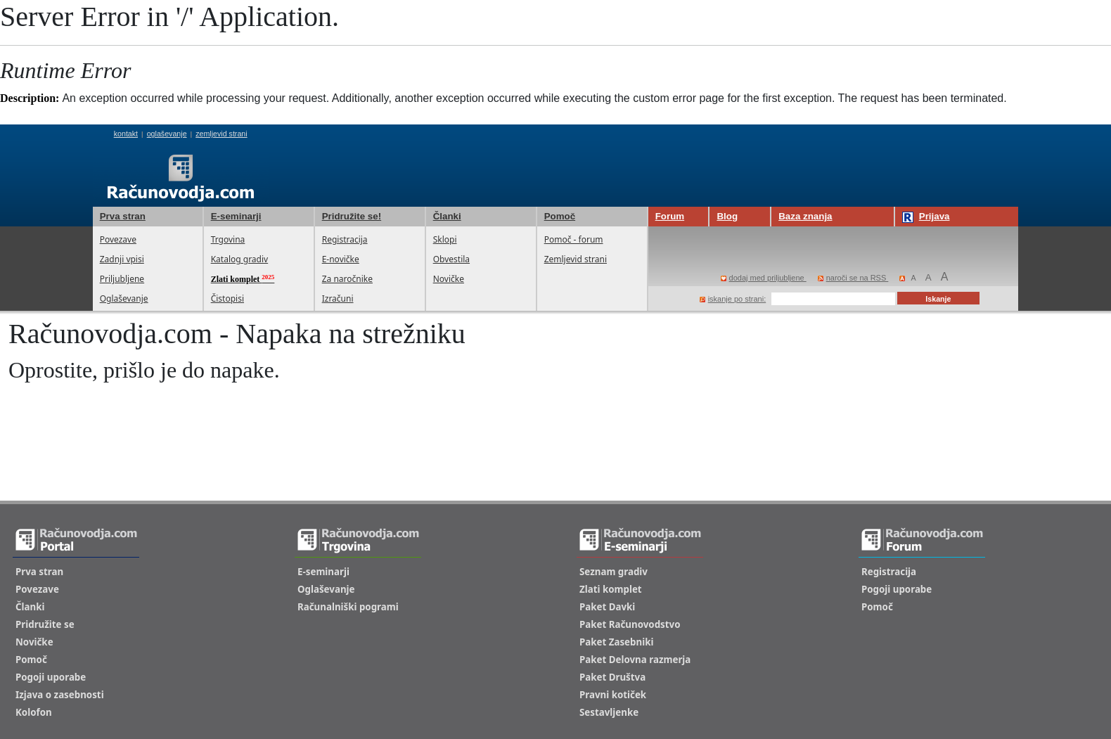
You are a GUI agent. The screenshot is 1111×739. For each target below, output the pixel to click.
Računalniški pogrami (348, 606)
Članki (447, 216)
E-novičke (340, 259)
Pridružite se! (351, 216)
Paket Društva (612, 677)
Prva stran (123, 216)
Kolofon (33, 712)
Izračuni (338, 298)
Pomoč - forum (573, 239)
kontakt (126, 133)
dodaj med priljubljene (764, 278)
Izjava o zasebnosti (59, 694)
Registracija (345, 239)
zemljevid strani (221, 133)
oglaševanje (167, 133)
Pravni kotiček (612, 694)
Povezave (118, 239)
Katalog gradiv (239, 259)
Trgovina (228, 239)
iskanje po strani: (733, 299)
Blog (727, 216)
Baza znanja (805, 216)
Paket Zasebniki (616, 642)
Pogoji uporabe (50, 677)
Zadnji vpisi (122, 259)
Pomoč (559, 216)
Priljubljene (122, 279)
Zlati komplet (610, 589)
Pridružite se (45, 624)
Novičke (448, 279)
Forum (669, 216)
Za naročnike (347, 279)
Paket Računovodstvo (630, 624)
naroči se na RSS (853, 278)
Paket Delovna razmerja (635, 659)
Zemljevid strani (575, 259)
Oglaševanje (124, 298)
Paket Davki (607, 606)
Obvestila (451, 259)
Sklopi (445, 239)
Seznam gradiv (613, 571)
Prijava (926, 216)
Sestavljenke (608, 712)
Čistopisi (227, 298)
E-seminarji (236, 216)
